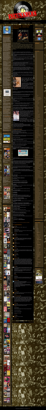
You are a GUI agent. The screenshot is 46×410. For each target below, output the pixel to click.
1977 (35, 61)
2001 (35, 81)
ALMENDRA (36, 101)
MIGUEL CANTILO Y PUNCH (38, 173)
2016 (36, 227)
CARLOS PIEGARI (37, 117)
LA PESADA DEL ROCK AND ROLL (38, 157)
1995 (35, 75)
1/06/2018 (15, 306)
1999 (35, 79)
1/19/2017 (15, 294)
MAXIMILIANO (36, 167)
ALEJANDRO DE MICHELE (38, 98)
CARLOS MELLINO (37, 116)
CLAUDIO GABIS (37, 124)
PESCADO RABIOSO (37, 190)
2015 (35, 94)
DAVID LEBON (36, 131)
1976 (35, 60)
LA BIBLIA (36, 154)
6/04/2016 (15, 256)
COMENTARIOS (36, 128)
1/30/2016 (15, 240)
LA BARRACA (36, 153)
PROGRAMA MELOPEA (37, 192)
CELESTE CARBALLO (37, 119)
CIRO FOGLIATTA (37, 121)
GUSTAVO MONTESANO (37, 145)
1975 (17, 222)
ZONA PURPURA (37, 217)
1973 (35, 57)
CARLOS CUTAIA (37, 115)
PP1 (14, 245)
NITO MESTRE (24, 222)
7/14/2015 (15, 232)
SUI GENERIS (27, 222)
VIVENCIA (36, 216)
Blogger (29, 408)
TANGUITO (36, 210)
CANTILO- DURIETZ (37, 114)
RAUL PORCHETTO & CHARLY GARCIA (38, 262)
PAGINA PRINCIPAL (6, 22)
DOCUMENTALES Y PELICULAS (36, 22)
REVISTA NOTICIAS (37, 194)
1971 (35, 55)
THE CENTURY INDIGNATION (38, 212)
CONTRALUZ (36, 130)
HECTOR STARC (37, 148)
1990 (35, 73)
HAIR (35, 146)
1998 (35, 78)
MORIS (37, 258)
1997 (35, 77)
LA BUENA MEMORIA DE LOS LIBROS (25, 22)
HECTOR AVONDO (37, 147)
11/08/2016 (15, 290)
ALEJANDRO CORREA (37, 97)
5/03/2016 (15, 252)
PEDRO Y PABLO (37, 189)
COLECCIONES (36, 127)
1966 (35, 52)
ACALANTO (36, 95)
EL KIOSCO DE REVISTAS (14, 22)
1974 (35, 58)
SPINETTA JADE (37, 208)
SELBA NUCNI (16, 280)
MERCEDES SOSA (37, 168)
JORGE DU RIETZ (37, 150)
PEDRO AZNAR (36, 187)
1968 (35, 53)
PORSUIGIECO (36, 191)
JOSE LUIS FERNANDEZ (37, 152)
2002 (35, 82)
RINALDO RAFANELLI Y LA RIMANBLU (38, 255)
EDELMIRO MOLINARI (37, 134)
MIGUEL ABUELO (37, 170)
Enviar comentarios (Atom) (25, 324)
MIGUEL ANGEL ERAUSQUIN (38, 171)
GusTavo (15, 237)
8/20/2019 (15, 317)
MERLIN (36, 169)
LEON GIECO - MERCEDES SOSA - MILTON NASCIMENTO (39, 239)
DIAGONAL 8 (36, 132)
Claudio (15, 315)
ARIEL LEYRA (36, 103)
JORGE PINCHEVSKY (37, 151)
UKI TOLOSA (36, 215)
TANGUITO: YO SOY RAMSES (38, 234)
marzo (37, 264)
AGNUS (36, 96)
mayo (37, 231)
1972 (35, 56)
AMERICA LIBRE (37, 102)
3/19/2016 (15, 247)
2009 (36, 266)
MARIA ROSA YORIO (37, 166)
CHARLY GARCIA (20, 222)
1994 (35, 74)
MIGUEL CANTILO (37, 172)
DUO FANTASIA (36, 133)
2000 (35, 80)
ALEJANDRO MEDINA (37, 99)
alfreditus (15, 303)
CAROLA (36, 118)
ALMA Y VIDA (36, 100)
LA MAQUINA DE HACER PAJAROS (39, 155)
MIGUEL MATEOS (37, 174)
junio (36, 230)
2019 (36, 224)
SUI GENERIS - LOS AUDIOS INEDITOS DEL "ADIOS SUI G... (38, 244)
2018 (36, 225)
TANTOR (36, 211)
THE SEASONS (36, 213)
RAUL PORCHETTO (37, 193)
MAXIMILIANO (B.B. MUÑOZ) (38, 232)
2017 (36, 226)
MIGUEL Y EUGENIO (37, 175)
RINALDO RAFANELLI (37, 196)
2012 (35, 93)
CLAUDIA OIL (36, 122)
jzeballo (15, 266)
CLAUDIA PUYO (37, 123)
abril (36, 263)
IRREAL (36, 149)
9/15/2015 (15, 235)
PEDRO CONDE (37, 188)
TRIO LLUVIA (36, 214)
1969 (35, 54)
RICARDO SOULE (37, 195)
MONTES (37, 257)
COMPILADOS (36, 129)
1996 (35, 76)
